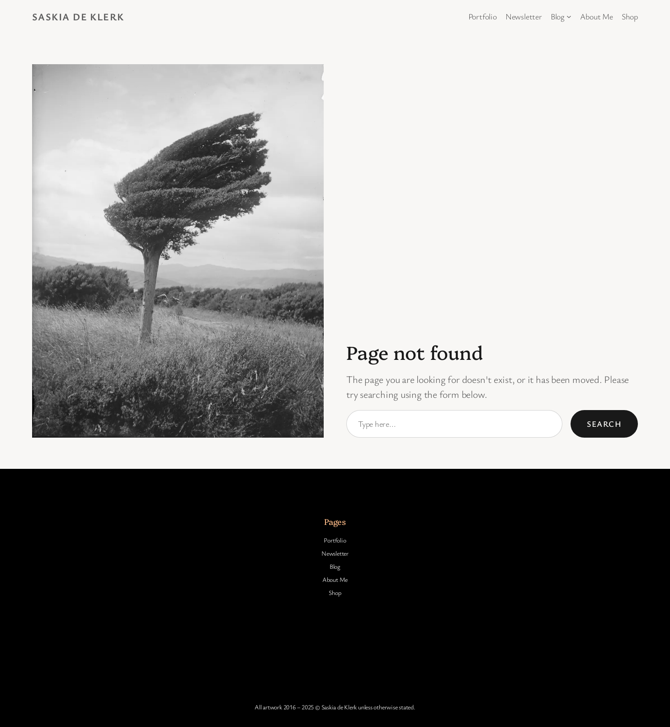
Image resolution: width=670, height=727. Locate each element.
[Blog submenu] (568, 16)
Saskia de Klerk (78, 16)
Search (604, 423)
